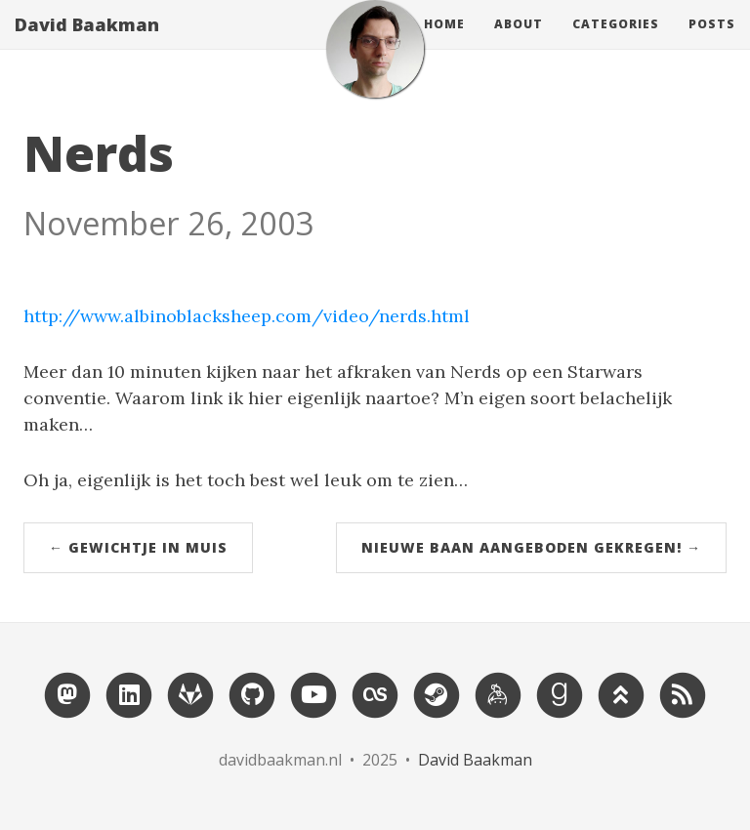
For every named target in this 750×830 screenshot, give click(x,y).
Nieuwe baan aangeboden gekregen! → (531, 547)
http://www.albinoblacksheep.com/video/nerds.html (246, 316)
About (518, 43)
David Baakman (87, 44)
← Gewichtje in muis (138, 547)
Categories (615, 43)
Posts (711, 43)
